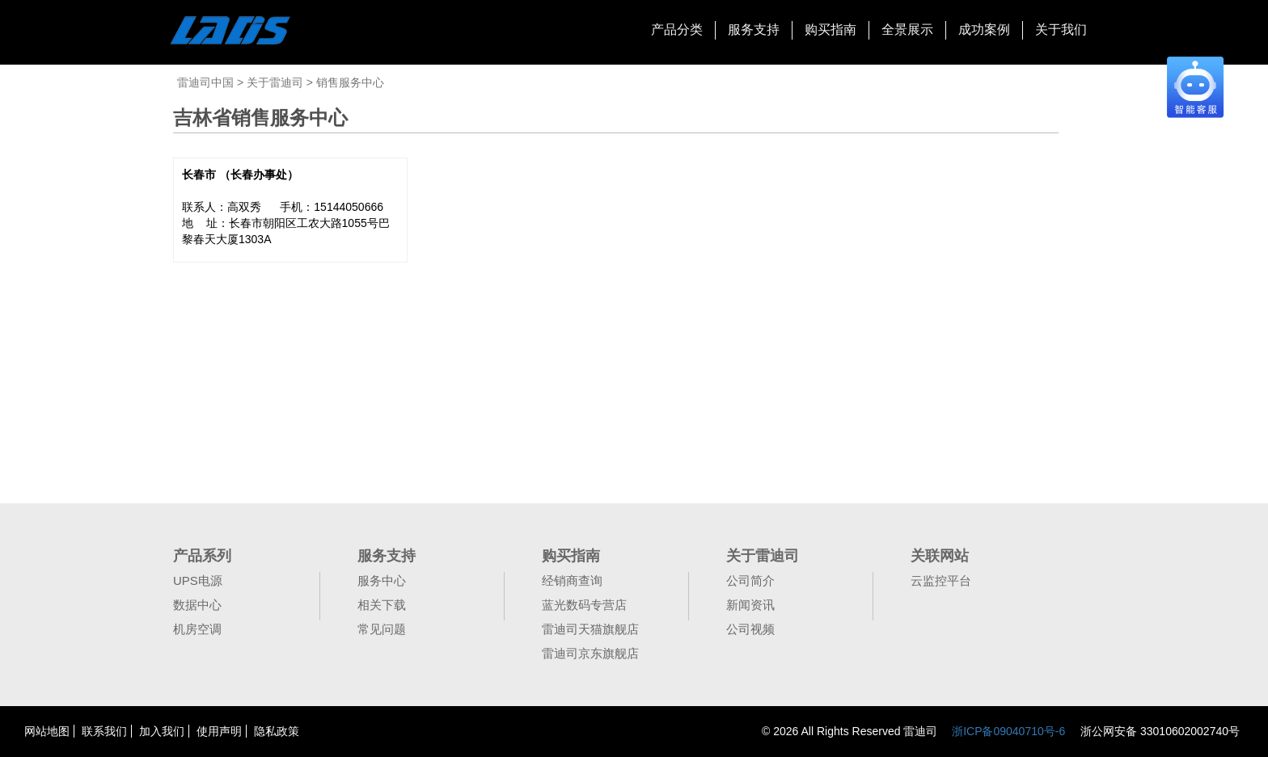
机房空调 (197, 629)
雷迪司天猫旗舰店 (590, 629)
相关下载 (381, 605)
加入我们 (161, 731)
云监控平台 (941, 580)
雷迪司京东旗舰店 (590, 653)
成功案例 (984, 29)
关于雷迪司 (276, 82)
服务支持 (754, 29)
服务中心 (381, 580)
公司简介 (750, 580)
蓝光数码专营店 (584, 605)
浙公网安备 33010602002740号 (1158, 731)
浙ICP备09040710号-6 (1008, 731)
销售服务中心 (350, 82)
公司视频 (750, 629)
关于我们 (1061, 29)
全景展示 (907, 29)
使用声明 (219, 731)
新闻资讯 (750, 605)
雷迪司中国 (207, 82)
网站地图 (47, 731)
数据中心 (197, 605)
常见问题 (381, 629)
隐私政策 (276, 731)
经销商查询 (572, 580)
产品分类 (677, 29)
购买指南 (830, 29)
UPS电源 (197, 580)
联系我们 (104, 731)
